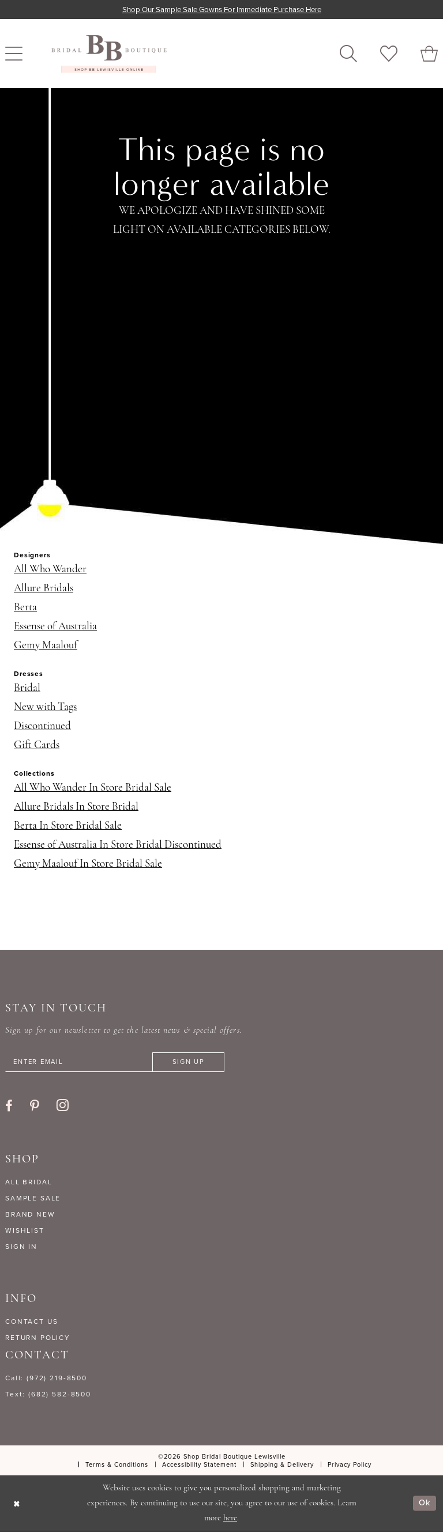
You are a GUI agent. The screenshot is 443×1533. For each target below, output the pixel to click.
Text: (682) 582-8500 (48, 1395)
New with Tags (45, 708)
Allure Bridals (43, 589)
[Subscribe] (198, 1063)
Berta (25, 608)
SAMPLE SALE (33, 1199)
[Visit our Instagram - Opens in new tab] (63, 1106)
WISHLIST (24, 1231)
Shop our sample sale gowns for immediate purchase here (222, 9)
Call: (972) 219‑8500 (46, 1379)
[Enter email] (120, 1063)
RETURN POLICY (37, 1339)
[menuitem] (348, 54)
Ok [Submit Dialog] (424, 1504)
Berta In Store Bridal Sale (68, 826)
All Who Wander (50, 570)
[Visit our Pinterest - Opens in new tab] (34, 1107)
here (230, 1519)
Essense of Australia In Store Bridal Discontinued (118, 845)
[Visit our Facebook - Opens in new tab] (9, 1107)
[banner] (109, 54)
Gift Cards (36, 746)
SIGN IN (21, 1248)
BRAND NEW (30, 1215)
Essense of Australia (55, 627)
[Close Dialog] (17, 1504)
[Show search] (348, 54)
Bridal (27, 689)
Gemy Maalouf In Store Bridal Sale (88, 864)
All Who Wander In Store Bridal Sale (92, 788)
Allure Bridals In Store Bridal (76, 807)
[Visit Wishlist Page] (389, 54)
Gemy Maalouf (45, 646)
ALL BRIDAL (28, 1183)
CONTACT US (31, 1322)
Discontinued (42, 727)
